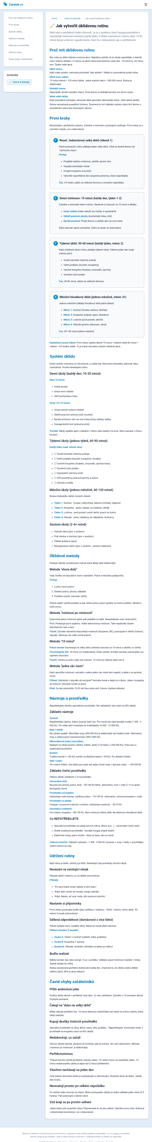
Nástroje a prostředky (19, 45)
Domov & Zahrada (72, 18)
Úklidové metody (17, 38)
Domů (54, 18)
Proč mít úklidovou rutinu (21, 18)
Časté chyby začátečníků (20, 59)
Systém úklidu (15, 31)
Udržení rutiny (15, 52)
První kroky (14, 24)
